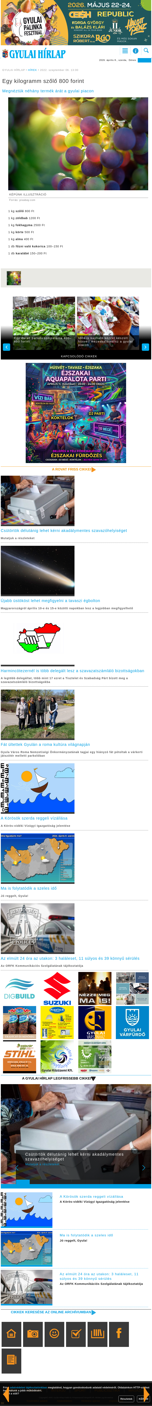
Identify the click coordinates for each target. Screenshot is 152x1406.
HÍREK (32, 70)
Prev (21, 1171)
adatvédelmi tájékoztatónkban (28, 1387)
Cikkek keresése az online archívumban (50, 1313)
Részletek (126, 1398)
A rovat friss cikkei (71, 469)
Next (146, 1171)
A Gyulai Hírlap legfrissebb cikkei (56, 1080)
